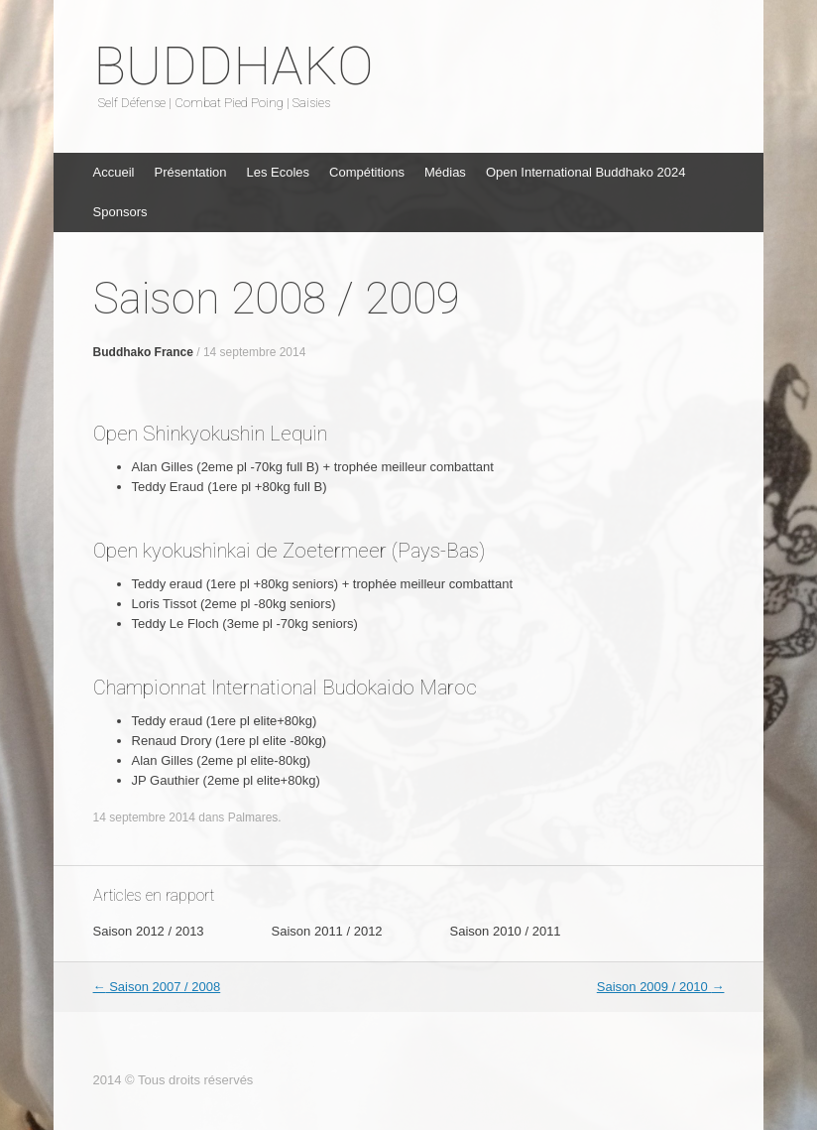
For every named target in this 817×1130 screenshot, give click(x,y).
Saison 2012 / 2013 (148, 931)
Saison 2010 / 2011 (505, 931)
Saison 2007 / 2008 (157, 986)
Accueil (114, 172)
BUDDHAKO (233, 66)
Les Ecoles (277, 172)
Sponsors (120, 211)
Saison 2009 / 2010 (661, 986)
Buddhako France (143, 352)
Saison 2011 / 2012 (327, 931)
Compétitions (367, 172)
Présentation (190, 172)
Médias (445, 172)
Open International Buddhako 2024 (586, 172)
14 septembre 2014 (254, 352)
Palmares (253, 817)
